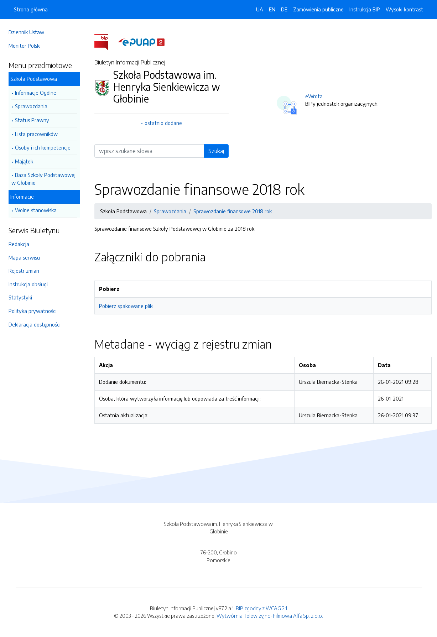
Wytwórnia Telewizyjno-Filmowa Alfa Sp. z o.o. (270, 615)
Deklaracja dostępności (35, 324)
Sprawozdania (31, 106)
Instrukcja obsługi (28, 284)
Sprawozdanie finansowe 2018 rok (232, 211)
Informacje (22, 196)
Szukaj (216, 151)
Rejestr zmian (24, 270)
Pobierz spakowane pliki (126, 306)
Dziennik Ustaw (26, 32)
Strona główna (31, 9)
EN (272, 9)
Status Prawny (32, 120)
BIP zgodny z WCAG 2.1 (261, 608)
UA (259, 9)
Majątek (24, 161)
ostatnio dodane (163, 123)
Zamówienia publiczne (318, 9)
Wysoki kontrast (404, 9)
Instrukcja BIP (364, 9)
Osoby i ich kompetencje (43, 147)
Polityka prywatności (33, 311)
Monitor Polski (25, 45)
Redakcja (19, 244)
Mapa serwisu (24, 257)
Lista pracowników (36, 134)
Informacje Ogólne (35, 92)
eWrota (314, 96)
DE (284, 9)
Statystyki (20, 297)
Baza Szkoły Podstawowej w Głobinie (43, 179)
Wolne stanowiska (36, 210)
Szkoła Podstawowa (33, 78)
